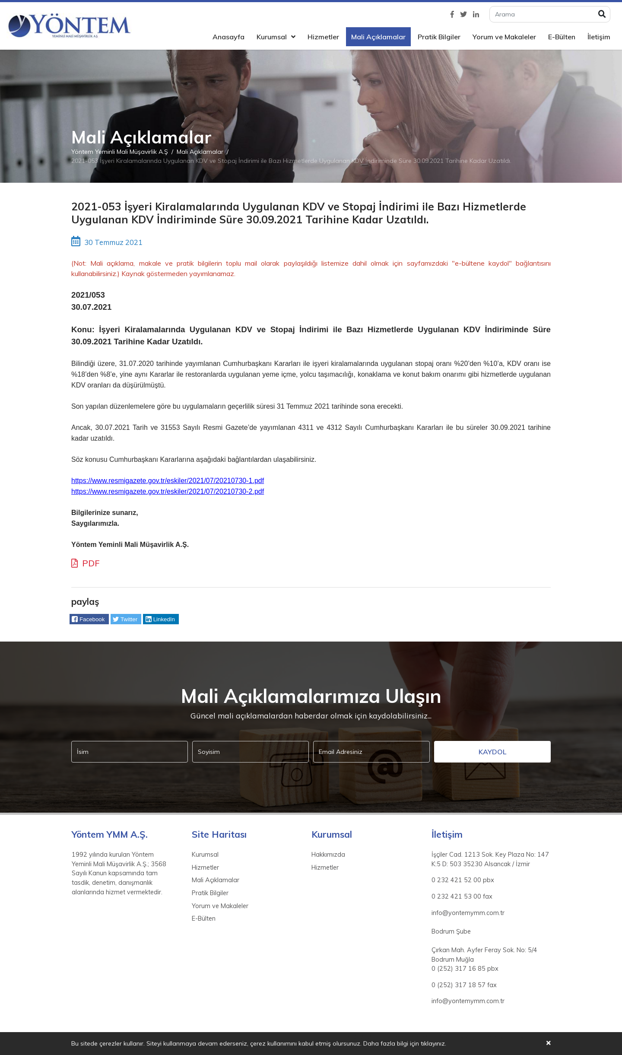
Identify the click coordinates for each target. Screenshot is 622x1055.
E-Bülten (561, 36)
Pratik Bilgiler (439, 36)
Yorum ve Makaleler (504, 36)
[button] (89, 619)
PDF (85, 563)
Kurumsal (272, 36)
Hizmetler (323, 36)
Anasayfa (228, 36)
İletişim (598, 36)
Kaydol (492, 751)
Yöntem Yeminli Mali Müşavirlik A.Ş (119, 152)
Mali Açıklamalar (378, 36)
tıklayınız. (433, 1044)
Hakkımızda (328, 854)
